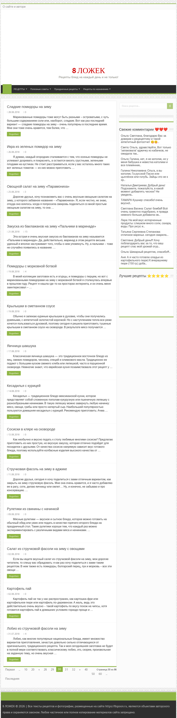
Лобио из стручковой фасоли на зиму (36, 628)
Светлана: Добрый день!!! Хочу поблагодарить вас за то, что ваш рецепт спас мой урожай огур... (142, 243)
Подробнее (14, 134)
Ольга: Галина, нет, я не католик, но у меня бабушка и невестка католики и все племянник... (144, 162)
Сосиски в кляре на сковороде (31, 429)
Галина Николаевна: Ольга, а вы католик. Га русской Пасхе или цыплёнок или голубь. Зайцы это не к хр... (144, 175)
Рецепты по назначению (95, 89)
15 (26, 231)
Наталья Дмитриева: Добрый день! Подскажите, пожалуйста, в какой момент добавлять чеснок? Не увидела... (143, 190)
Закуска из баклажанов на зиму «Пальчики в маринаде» (51, 226)
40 (86, 669)
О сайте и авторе (14, 6)
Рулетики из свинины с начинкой (33, 509)
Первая (10, 669)
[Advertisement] (88, 39)
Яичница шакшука (21, 346)
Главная (7, 88)
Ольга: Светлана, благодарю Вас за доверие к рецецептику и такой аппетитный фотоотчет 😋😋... (143, 139)
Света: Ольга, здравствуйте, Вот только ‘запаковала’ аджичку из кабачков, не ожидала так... (146, 150)
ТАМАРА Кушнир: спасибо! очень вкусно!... (142, 201)
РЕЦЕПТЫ (19, 89)
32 (73, 669)
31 (66, 669)
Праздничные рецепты (66, 89)
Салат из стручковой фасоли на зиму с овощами (46, 549)
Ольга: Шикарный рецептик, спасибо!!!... (146, 251)
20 (32, 669)
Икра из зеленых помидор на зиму (34, 147)
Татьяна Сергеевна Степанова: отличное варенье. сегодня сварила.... (145, 233)
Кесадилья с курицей (23, 386)
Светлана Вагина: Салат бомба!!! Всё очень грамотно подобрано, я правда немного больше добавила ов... (144, 211)
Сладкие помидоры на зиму (29, 107)
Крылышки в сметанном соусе (31, 306)
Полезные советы (39, 89)
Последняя (12, 678)
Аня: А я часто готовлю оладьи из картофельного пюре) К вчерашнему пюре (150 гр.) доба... (144, 260)
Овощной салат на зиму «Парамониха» (38, 186)
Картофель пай (19, 588)
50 (93, 674)
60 (100, 674)
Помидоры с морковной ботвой (32, 266)
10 (25, 669)
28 (45, 669)
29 (52, 669)
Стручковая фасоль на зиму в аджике (37, 469)
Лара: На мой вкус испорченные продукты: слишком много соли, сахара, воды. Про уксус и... (146, 223)
